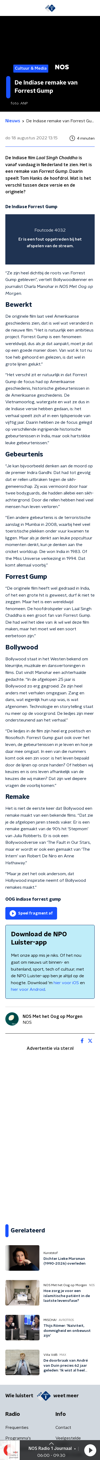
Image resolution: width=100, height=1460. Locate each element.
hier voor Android (28, 989)
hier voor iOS (66, 983)
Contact (63, 1427)
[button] (90, 1450)
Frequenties (17, 1427)
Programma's (18, 1438)
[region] (50, 239)
